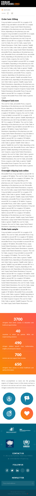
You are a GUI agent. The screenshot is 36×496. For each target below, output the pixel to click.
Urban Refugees (21, 492)
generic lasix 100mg (22, 470)
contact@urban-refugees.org (19, 459)
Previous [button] (2, 431)
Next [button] (34, 431)
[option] (11, 430)
